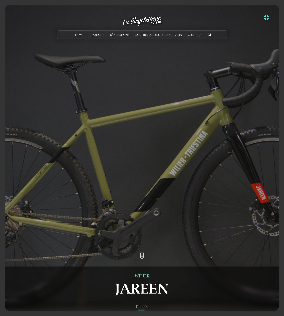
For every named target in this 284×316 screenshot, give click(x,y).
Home (79, 35)
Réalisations (119, 35)
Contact (194, 35)
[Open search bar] (210, 33)
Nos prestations (147, 35)
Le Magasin (173, 35)
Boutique (97, 35)
